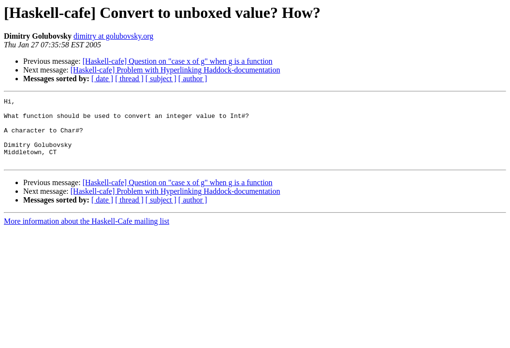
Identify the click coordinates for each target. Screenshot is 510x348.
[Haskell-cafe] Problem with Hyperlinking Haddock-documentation (175, 70)
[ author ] (192, 78)
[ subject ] (161, 78)
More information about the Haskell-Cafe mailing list (86, 234)
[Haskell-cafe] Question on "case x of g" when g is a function (178, 61)
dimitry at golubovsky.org (113, 36)
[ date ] (102, 78)
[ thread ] (129, 78)
